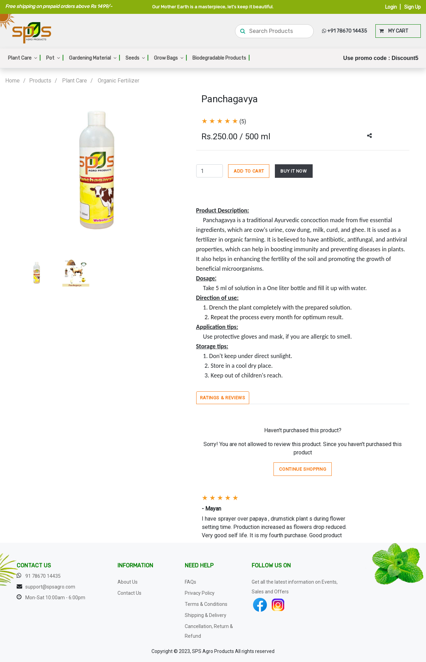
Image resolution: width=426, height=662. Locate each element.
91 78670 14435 (43, 576)
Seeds (136, 58)
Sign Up (412, 7)
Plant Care (24, 58)
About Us (128, 582)
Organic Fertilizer (118, 80)
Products (40, 80)
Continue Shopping (302, 469)
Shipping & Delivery (205, 615)
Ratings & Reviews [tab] (222, 397)
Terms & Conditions (206, 604)
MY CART (393, 31)
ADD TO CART (249, 171)
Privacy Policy (200, 593)
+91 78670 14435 (344, 31)
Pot (54, 58)
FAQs (190, 582)
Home (12, 80)
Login (391, 7)
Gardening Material (94, 58)
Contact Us (129, 593)
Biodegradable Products (221, 58)
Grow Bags (170, 58)
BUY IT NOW (293, 171)
